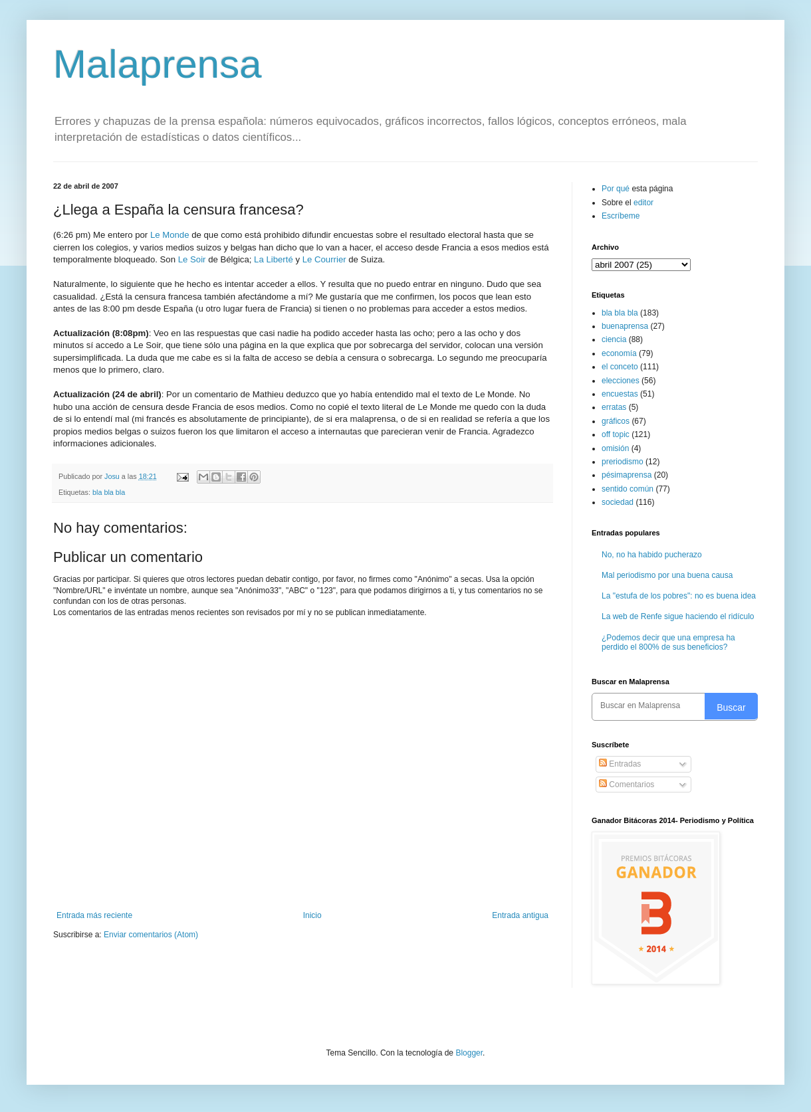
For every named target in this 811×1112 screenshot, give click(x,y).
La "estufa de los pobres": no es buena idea (679, 596)
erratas (614, 407)
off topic (616, 434)
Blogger (469, 1053)
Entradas (620, 764)
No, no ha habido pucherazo (652, 554)
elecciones (620, 380)
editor (643, 202)
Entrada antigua (520, 915)
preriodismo (622, 461)
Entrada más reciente (94, 915)
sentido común (627, 489)
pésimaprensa (626, 475)
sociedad (618, 502)
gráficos (616, 421)
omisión (615, 448)
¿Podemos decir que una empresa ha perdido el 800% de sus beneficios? (668, 642)
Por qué (617, 188)
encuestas (620, 394)
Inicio (312, 915)
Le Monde (169, 235)
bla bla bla (108, 492)
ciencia (614, 339)
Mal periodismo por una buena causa (667, 575)
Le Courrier (324, 259)
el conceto (620, 366)
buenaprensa (625, 326)
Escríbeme (620, 216)
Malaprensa (157, 64)
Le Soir (192, 259)
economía (619, 353)
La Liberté (273, 259)
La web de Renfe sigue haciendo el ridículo (678, 616)
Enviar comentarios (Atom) (151, 934)
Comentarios (626, 784)
